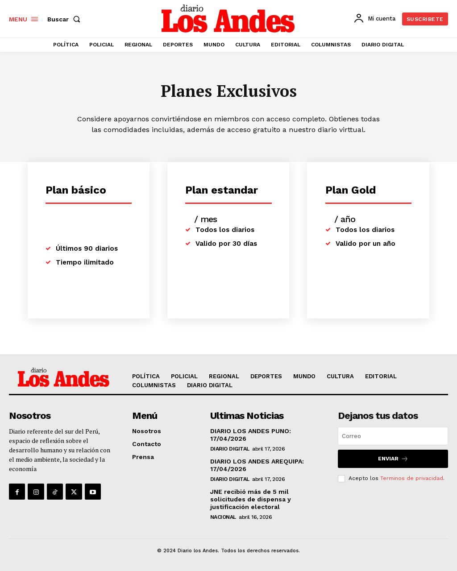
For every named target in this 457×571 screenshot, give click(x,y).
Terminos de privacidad (411, 478)
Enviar (393, 459)
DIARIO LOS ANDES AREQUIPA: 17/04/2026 (257, 465)
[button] (65, 19)
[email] (393, 436)
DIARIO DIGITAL (229, 449)
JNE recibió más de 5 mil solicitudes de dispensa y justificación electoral (250, 499)
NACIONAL (223, 516)
